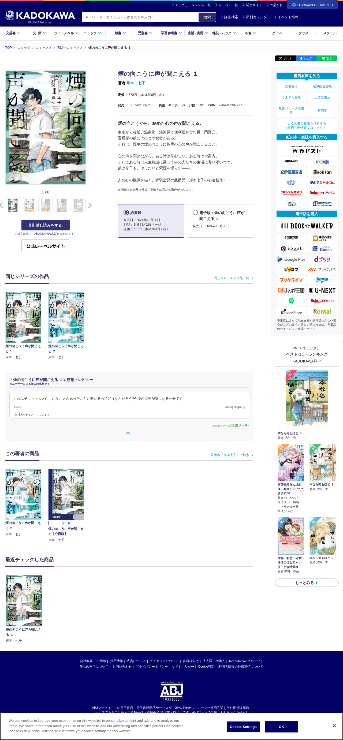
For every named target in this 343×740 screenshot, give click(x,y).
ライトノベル (66, 33)
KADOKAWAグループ (244, 610)
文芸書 (13, 33)
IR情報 (101, 610)
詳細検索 (229, 17)
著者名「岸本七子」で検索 (230, 455)
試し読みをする (45, 225)
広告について (136, 610)
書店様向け (191, 610)
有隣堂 (322, 110)
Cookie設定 (206, 615)
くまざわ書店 (291, 97)
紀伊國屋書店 (322, 86)
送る (329, 58)
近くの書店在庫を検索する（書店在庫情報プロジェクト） (306, 126)
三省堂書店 (322, 97)
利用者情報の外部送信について (240, 615)
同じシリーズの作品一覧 (231, 278)
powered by (230, 425)
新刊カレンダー (256, 17)
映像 (250, 33)
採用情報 (116, 610)
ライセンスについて (164, 610)
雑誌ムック (224, 33)
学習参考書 (171, 33)
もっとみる (304, 583)
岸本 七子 (135, 83)
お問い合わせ (122, 615)
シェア (308, 58)
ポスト (287, 58)
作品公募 (276, 5)
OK (281, 727)
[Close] (334, 726)
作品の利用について (94, 615)
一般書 (118, 33)
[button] (88, 205)
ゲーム (277, 33)
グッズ (303, 33)
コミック (92, 33)
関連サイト (254, 5)
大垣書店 (291, 86)
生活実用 (198, 33)
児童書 (145, 33)
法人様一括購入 (214, 610)
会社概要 (86, 610)
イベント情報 (286, 17)
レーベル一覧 (228, 5)
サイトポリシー (183, 615)
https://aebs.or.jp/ (152, 666)
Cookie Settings (243, 727)
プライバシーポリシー (152, 615)
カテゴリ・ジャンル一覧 (193, 5)
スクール (329, 33)
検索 (207, 17)
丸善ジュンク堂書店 (291, 110)
